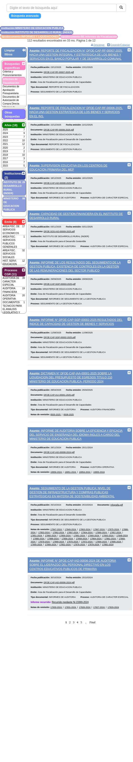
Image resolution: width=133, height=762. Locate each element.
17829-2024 (113, 625)
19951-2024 (71, 486)
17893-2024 (108, 551)
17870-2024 (73, 558)
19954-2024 (85, 486)
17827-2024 (99, 625)
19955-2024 (99, 486)
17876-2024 (80, 560)
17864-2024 (96, 554)
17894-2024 (101, 558)
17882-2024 (107, 560)
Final (92, 640)
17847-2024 (56, 545)
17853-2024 (44, 548)
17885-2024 (39, 554)
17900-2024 (94, 551)
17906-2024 (51, 560)
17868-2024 (59, 558)
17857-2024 (116, 548)
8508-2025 (68, 427)
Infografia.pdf (117, 521)
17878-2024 (94, 560)
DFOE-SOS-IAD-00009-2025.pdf (59, 238)
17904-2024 (87, 548)
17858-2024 (82, 554)
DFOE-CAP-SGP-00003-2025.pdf (59, 292)
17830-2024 (56, 625)
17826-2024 (85, 625)
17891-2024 (80, 551)
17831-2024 (71, 625)
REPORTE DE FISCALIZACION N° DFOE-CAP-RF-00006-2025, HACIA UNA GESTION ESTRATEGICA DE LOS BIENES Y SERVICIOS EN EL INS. (76, 113)
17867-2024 (99, 545)
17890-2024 (101, 548)
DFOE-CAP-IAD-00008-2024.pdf (59, 466)
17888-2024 (53, 554)
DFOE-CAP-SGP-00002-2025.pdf (59, 348)
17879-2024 (44, 558)
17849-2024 (71, 545)
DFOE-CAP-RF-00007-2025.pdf (59, 74)
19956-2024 (56, 486)
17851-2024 (37, 551)
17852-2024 (65, 560)
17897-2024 (73, 548)
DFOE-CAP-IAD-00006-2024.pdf (59, 600)
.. (85, 640)
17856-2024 (68, 554)
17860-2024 (51, 551)
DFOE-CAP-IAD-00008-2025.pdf (59, 188)
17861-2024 (110, 554)
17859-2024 (65, 551)
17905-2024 (37, 560)
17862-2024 (59, 548)
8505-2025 (55, 427)
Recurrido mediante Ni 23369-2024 (70, 620)
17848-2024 (122, 551)
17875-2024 (113, 545)
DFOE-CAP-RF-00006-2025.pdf (59, 133)
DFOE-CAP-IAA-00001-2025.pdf (59, 407)
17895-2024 (116, 558)
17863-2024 (85, 545)
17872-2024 (87, 558)
